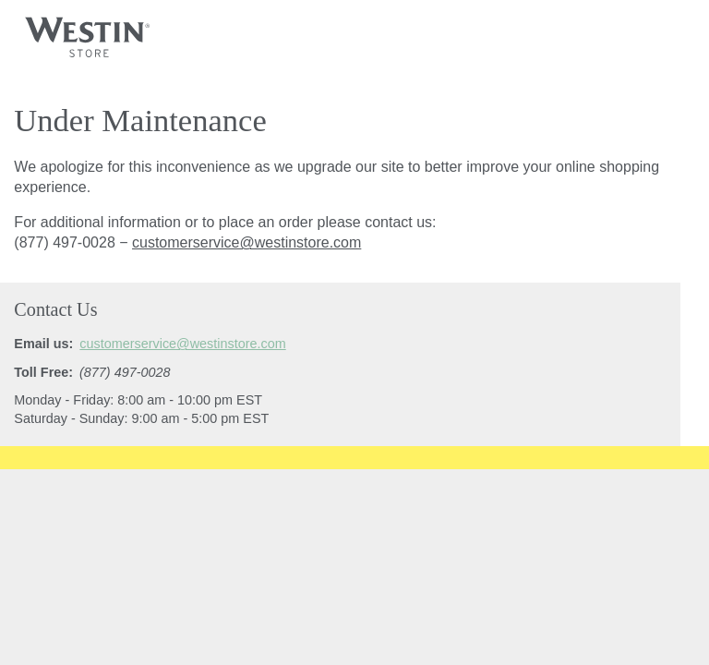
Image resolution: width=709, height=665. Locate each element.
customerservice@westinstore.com (246, 242)
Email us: (43, 343)
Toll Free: (43, 372)
